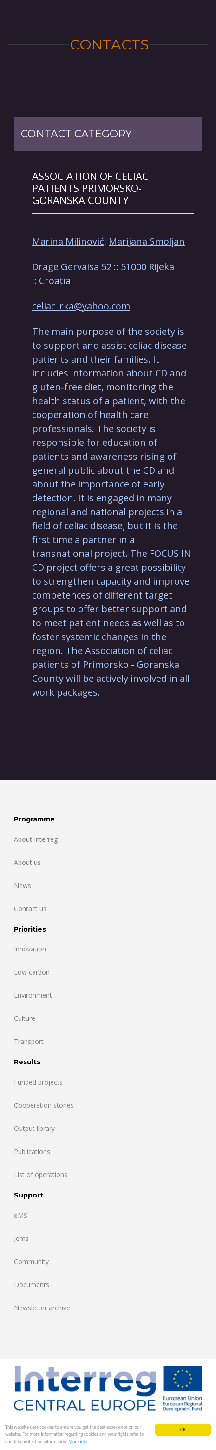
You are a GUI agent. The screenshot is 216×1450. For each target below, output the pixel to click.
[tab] (113, 188)
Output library (34, 1128)
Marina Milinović (68, 241)
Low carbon (32, 972)
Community (31, 1261)
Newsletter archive (42, 1307)
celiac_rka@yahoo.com (81, 306)
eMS (20, 1215)
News (22, 885)
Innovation (30, 948)
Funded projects (38, 1082)
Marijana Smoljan (147, 241)
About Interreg (36, 839)
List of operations (40, 1174)
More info (77, 1442)
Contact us (30, 908)
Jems (21, 1238)
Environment (33, 995)
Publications (32, 1151)
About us (27, 862)
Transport (29, 1041)
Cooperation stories (44, 1105)
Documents (31, 1284)
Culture (24, 1018)
